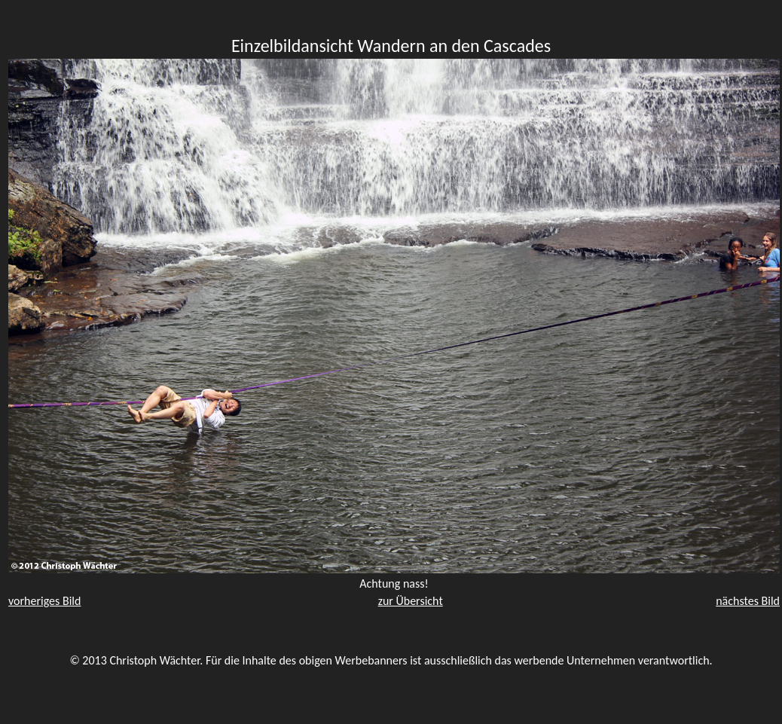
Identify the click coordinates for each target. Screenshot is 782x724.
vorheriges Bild (44, 601)
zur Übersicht (410, 601)
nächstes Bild (748, 601)
